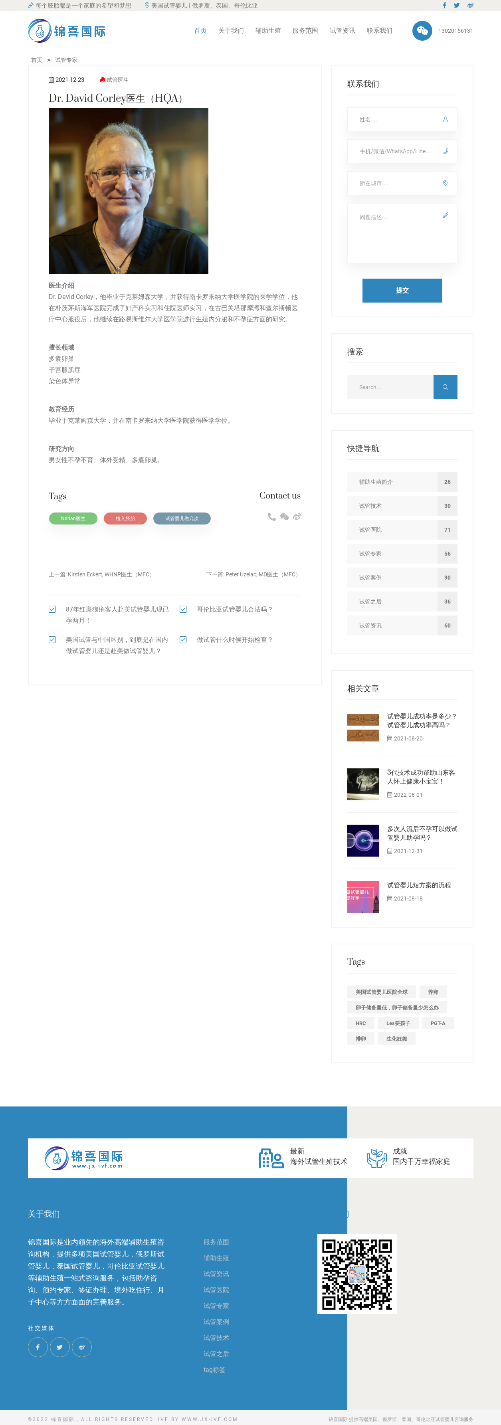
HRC (361, 1023)
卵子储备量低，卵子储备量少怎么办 (397, 1008)
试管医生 (118, 80)
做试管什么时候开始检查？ (235, 639)
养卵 (433, 992)
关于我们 (231, 30)
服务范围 (305, 30)
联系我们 (379, 30)
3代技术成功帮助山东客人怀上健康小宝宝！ (421, 777)
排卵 (361, 1039)
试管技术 (216, 1338)
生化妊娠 (396, 1039)
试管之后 (216, 1354)
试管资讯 (342, 30)
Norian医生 (73, 518)
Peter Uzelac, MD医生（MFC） (263, 574)
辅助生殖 (268, 30)
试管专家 (216, 1306)
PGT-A (438, 1023)
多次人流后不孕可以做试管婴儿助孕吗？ (422, 833)
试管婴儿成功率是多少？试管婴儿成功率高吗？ (422, 721)
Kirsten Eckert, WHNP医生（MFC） (111, 574)
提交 (402, 290)
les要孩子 (398, 1023)
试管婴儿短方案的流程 (419, 885)
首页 (200, 30)
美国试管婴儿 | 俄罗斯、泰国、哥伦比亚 (201, 5)
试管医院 (216, 1290)
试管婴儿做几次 (182, 518)
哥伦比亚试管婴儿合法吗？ (235, 609)
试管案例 (216, 1322)
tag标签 (215, 1370)
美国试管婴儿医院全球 (382, 992)
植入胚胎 (125, 518)
